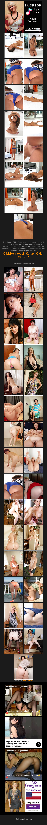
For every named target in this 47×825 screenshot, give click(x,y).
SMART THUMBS (28, 680)
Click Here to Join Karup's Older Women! (23, 255)
